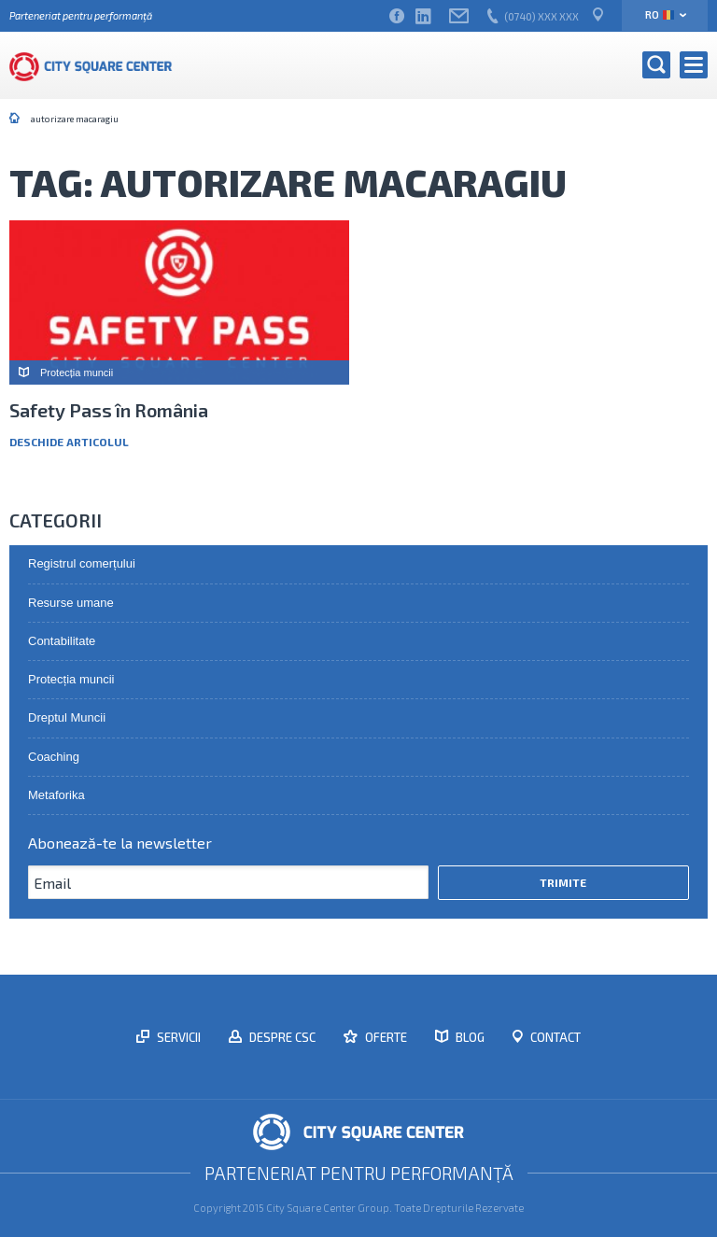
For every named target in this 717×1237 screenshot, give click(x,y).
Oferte (384, 1037)
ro (659, 14)
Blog (469, 1037)
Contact (554, 1037)
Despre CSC (281, 1037)
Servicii (177, 1037)
